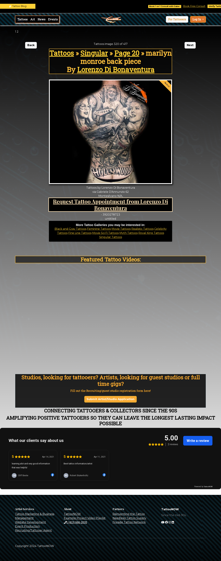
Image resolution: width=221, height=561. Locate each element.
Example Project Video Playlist (85, 518)
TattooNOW (72, 514)
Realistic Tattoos (142, 228)
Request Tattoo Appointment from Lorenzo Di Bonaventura (110, 204)
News (41, 19)
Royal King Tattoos (151, 233)
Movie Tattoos (121, 228)
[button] (177, 19)
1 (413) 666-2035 (75, 522)
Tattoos (22, 19)
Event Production (27, 526)
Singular (94, 53)
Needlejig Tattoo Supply (129, 518)
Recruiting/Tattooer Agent (33, 530)
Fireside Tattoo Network (129, 522)
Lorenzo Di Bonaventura (115, 69)
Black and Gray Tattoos (70, 228)
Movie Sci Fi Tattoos (105, 233)
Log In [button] (197, 19)
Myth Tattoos (128, 233)
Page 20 (126, 53)
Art (32, 19)
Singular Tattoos (110, 237)
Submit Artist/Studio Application (110, 399)
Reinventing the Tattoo (129, 514)
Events (53, 19)
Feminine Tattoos (99, 228)
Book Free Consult (197, 6)
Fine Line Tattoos (80, 233)
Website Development (30, 522)
